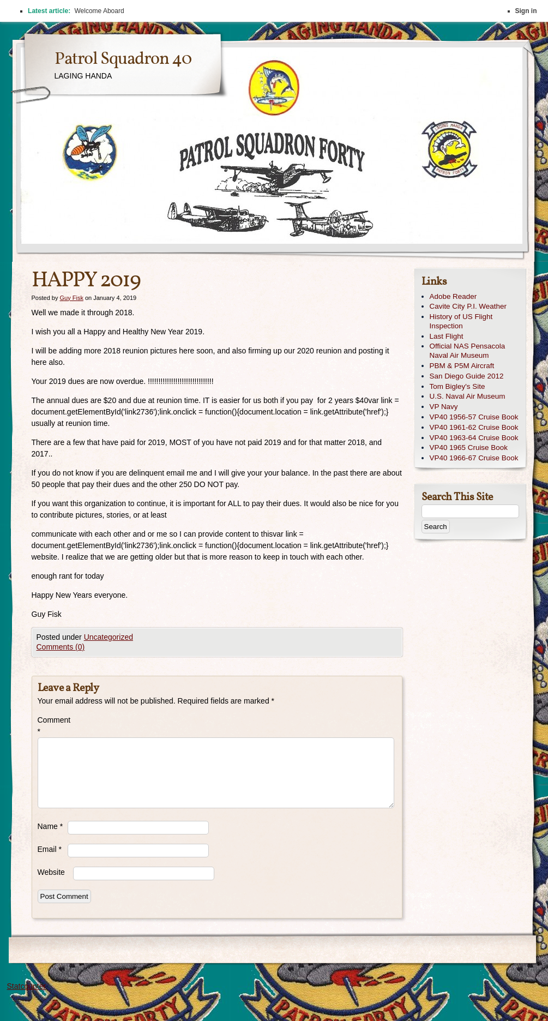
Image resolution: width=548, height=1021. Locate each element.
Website (51, 872)
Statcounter (26, 986)
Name (50, 826)
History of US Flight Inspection (461, 321)
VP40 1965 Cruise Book (469, 447)
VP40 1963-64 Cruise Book (474, 438)
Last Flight (446, 336)
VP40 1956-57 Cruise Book (474, 417)
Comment (53, 726)
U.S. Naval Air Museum (467, 396)
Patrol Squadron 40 (123, 59)
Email (50, 849)
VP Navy (444, 407)
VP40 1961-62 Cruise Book (474, 427)
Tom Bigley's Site (457, 386)
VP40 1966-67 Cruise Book (474, 458)
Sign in (526, 11)
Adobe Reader (453, 296)
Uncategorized (108, 637)
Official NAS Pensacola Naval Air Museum (467, 350)
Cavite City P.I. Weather (468, 306)
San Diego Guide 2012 (467, 376)
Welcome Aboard (99, 11)
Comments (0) (61, 646)
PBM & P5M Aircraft (462, 366)
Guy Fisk (71, 298)
